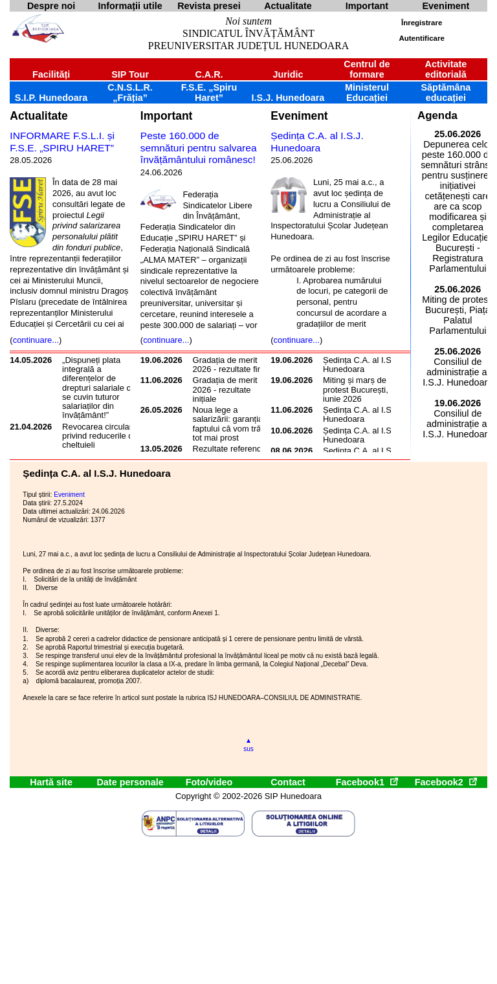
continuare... (36, 340)
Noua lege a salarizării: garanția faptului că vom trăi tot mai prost (228, 424)
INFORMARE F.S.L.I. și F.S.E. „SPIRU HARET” (62, 141)
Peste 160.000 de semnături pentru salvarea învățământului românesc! (198, 147)
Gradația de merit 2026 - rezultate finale (233, 364)
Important (166, 115)
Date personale (129, 782)
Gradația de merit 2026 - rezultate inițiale (225, 389)
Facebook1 (367, 782)
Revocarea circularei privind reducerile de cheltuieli (100, 436)
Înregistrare (421, 23)
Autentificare (421, 38)
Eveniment (299, 115)
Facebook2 (446, 782)
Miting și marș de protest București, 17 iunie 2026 (361, 389)
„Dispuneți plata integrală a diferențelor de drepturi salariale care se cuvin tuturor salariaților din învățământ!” (102, 388)
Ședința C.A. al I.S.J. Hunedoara (317, 141)
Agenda (437, 115)
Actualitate (38, 115)
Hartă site (51, 782)
